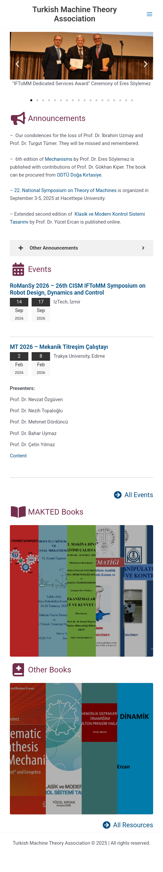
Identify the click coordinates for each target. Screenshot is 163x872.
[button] (17, 64)
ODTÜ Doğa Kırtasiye (79, 175)
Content (18, 456)
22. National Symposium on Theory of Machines (65, 190)
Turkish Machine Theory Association (74, 14)
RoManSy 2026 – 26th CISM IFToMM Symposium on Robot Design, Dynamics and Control (78, 289)
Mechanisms (58, 159)
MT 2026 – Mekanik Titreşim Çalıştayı (59, 347)
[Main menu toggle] (149, 14)
